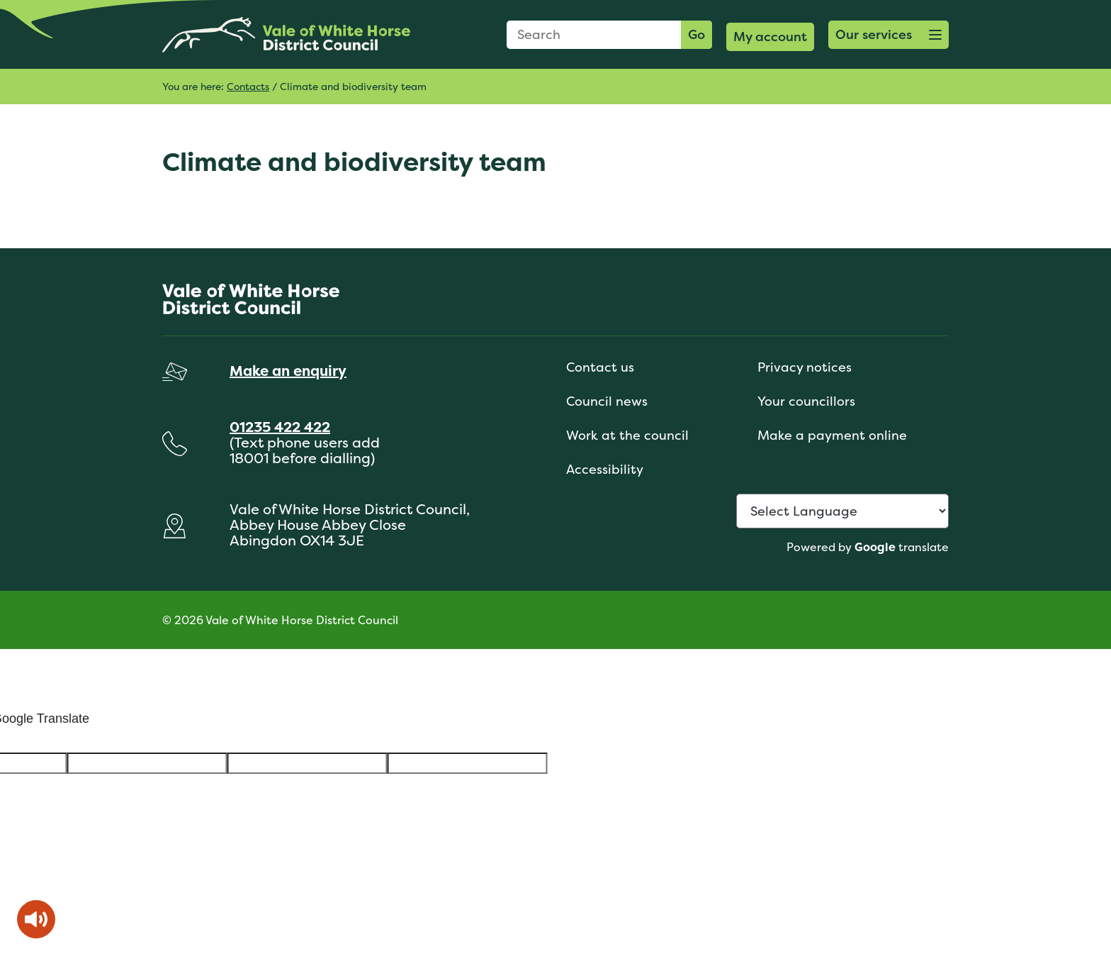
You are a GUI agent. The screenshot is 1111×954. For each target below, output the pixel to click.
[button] (888, 35)
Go (696, 34)
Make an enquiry (288, 370)
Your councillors (806, 401)
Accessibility (604, 469)
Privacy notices (804, 367)
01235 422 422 (280, 426)
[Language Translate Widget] (842, 511)
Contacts (248, 86)
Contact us (600, 367)
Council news (607, 401)
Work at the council (627, 435)
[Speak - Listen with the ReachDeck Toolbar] (36, 919)
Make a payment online (832, 435)
